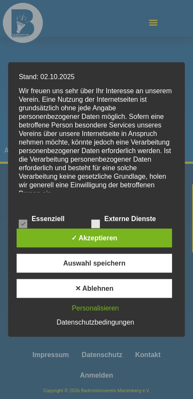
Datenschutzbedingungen (95, 322)
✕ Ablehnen (94, 288)
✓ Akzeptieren (94, 238)
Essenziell (41, 219)
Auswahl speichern (94, 263)
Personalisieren (95, 308)
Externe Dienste (123, 219)
